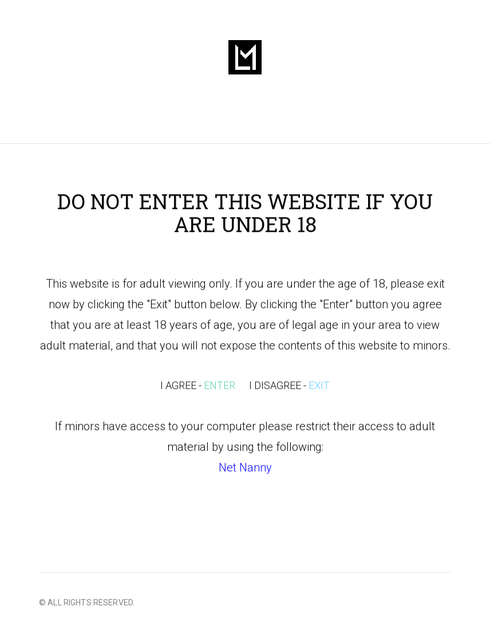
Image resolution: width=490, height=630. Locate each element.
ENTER (219, 386)
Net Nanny (245, 468)
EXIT (319, 386)
